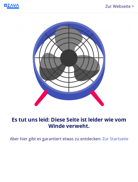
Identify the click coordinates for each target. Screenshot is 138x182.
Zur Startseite (115, 139)
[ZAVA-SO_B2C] (11, 6)
